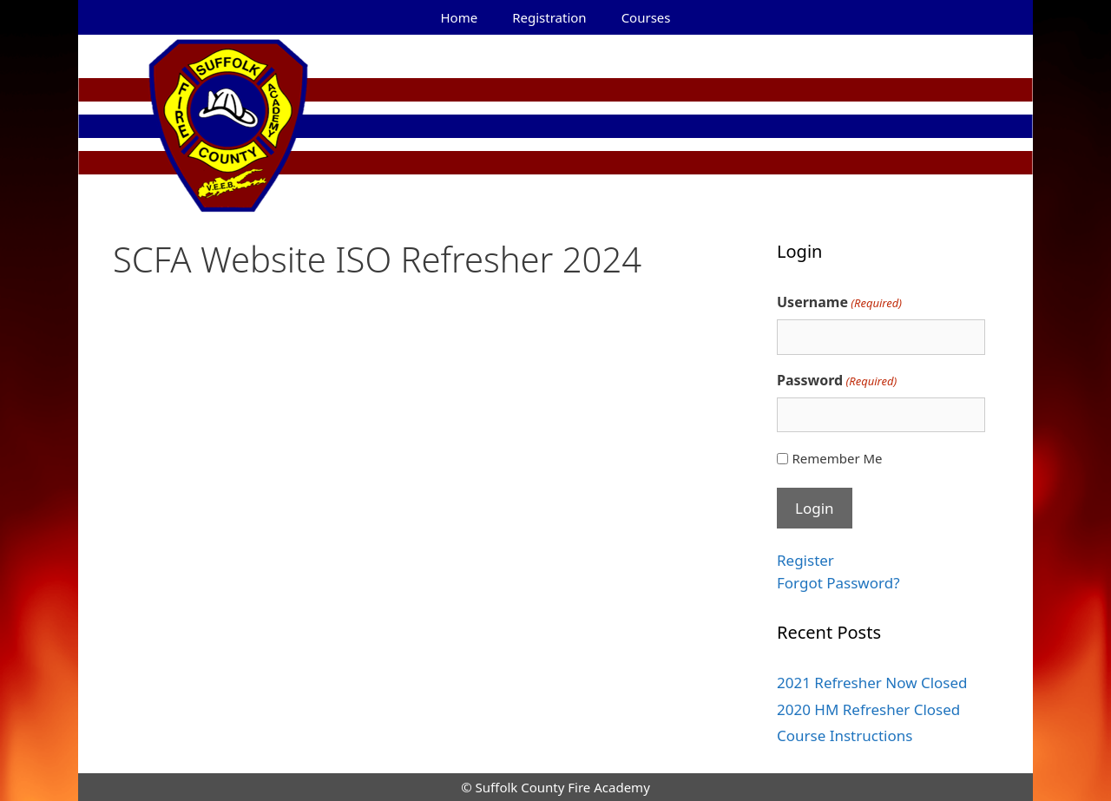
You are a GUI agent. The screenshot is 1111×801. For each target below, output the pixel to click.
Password (837, 381)
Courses (646, 17)
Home (459, 17)
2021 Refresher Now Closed (872, 683)
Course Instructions (844, 735)
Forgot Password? (838, 583)
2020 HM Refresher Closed (868, 709)
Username (839, 302)
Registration (549, 17)
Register (805, 560)
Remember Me (837, 458)
